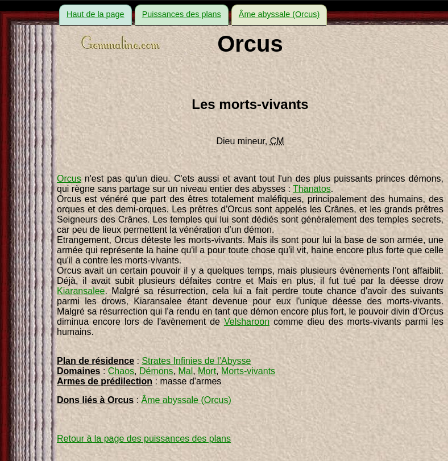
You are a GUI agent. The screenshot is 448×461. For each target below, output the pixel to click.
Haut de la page (96, 14)
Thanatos (312, 189)
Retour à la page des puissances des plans (144, 438)
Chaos (121, 371)
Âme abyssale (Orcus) (279, 14)
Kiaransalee (81, 291)
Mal (185, 371)
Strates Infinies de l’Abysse (196, 361)
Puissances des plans (181, 14)
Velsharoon (246, 321)
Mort (207, 371)
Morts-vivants (248, 371)
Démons (156, 371)
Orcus (69, 178)
